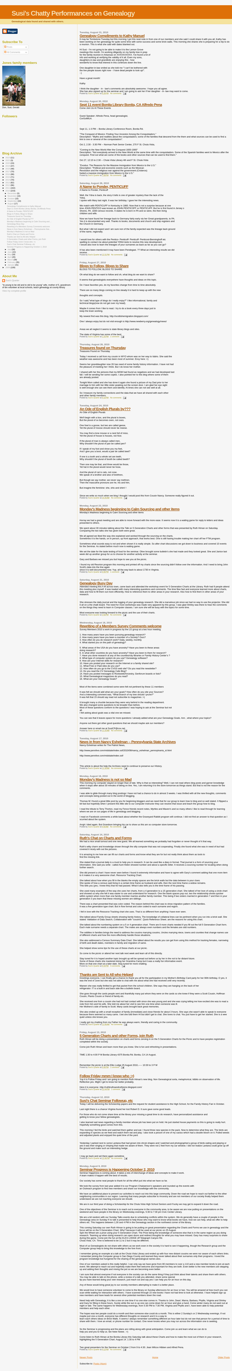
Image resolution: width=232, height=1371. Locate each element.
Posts (8, 47)
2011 (7, 188)
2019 (7, 166)
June (10, 252)
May (10, 254)
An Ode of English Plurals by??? (105, 409)
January (11, 265)
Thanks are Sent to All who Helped (106, 974)
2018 (7, 168)
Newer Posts (86, 1357)
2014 (7, 180)
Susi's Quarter (12, 280)
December (12, 193)
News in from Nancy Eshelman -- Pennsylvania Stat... (29, 229)
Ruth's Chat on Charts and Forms (106, 838)
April (10, 257)
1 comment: (115, 337)
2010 (7, 191)
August (11, 204)
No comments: (116, 93)
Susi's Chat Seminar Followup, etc (106, 1100)
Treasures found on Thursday (103, 348)
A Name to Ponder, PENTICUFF (104, 186)
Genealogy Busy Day (96, 583)
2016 (7, 174)
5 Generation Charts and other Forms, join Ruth (116, 1036)
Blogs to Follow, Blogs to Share (104, 266)
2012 (7, 185)
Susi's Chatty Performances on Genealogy (73, 13)
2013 (7, 182)
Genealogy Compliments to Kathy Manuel (112, 36)
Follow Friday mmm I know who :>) (107, 1076)
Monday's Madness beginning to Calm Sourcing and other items (130, 509)
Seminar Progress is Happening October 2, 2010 (117, 1169)
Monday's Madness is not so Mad (106, 779)
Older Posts (224, 1357)
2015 (7, 177)
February (12, 262)
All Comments (12, 52)
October (11, 199)
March (11, 260)
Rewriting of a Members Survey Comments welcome (121, 626)
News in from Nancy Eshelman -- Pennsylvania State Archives (128, 742)
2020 (7, 163)
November (12, 196)
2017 (7, 171)
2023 (7, 157)
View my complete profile (14, 291)
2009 (7, 267)
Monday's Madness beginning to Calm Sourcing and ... (29, 221)
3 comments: (115, 966)
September (13, 201)
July (10, 249)
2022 (7, 160)
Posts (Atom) (99, 1363)
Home (155, 1357)
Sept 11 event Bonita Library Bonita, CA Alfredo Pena (121, 105)
